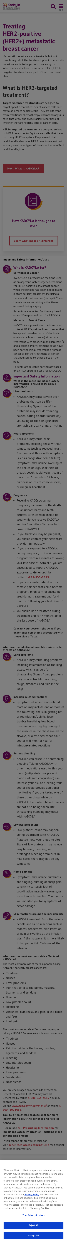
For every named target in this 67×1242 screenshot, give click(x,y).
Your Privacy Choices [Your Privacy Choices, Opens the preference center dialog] (34, 1219)
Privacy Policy (31, 1198)
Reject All (33, 1229)
